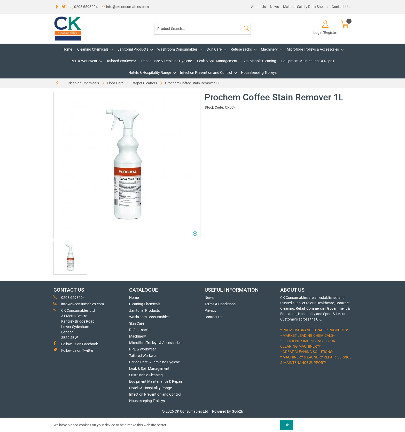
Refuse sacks (241, 49)
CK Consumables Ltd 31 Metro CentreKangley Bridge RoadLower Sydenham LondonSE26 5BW (74, 324)
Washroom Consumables (177, 49)
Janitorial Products (133, 49)
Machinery (269, 49)
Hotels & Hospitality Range (149, 72)
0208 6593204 (84, 7)
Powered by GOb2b (227, 411)
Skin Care (214, 49)
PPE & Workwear (84, 61)
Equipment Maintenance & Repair (307, 61)
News (274, 7)
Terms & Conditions (220, 304)
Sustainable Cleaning (259, 61)
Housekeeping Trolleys (259, 72)
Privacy (210, 310)
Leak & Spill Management (217, 61)
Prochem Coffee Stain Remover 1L (192, 83)
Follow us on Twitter (73, 350)
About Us (258, 7)
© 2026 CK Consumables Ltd (185, 411)
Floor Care (115, 83)
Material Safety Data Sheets (305, 7)
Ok (286, 425)
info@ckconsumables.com (125, 7)
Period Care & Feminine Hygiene (166, 61)
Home (67, 49)
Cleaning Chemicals (92, 49)
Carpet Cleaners (144, 83)
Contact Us (340, 7)
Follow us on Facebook (75, 343)
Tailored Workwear (121, 61)
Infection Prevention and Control (206, 72)
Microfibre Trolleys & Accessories (313, 49)
